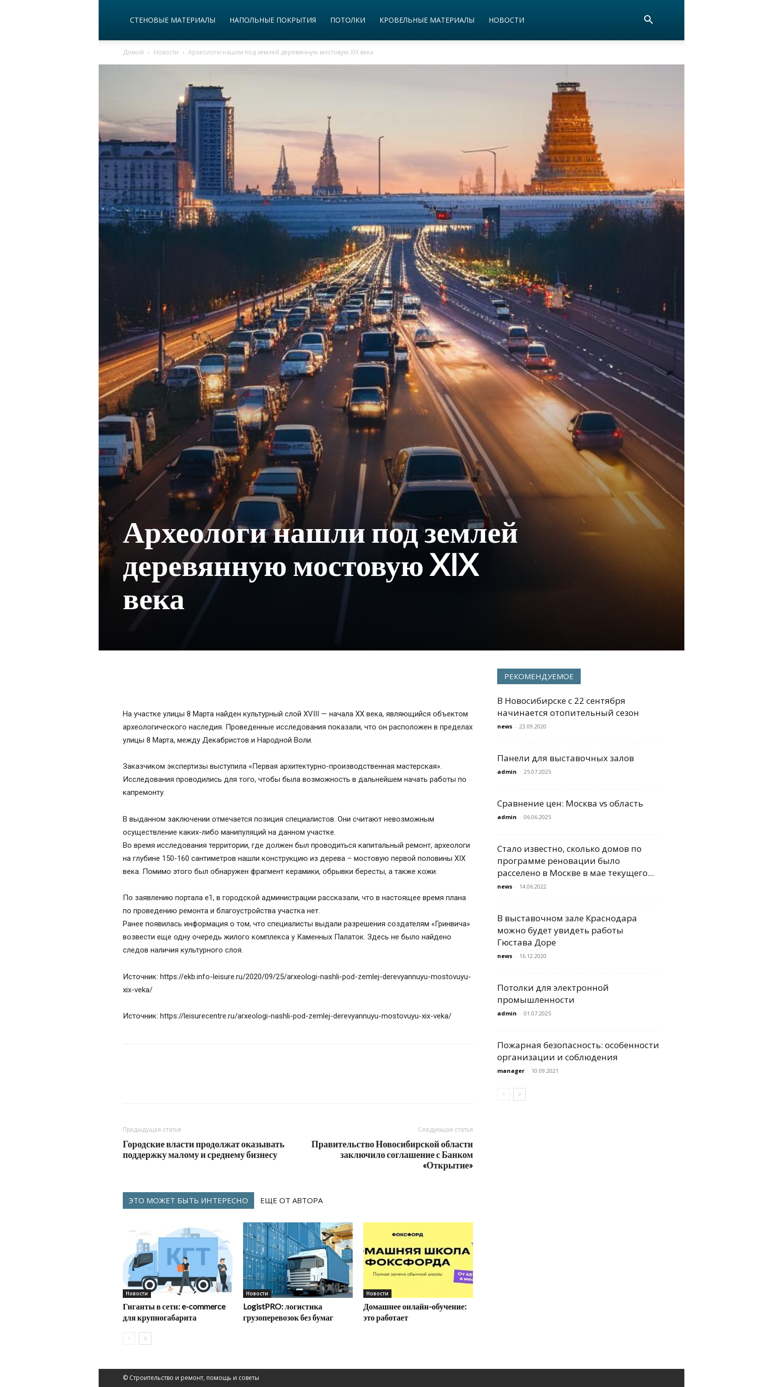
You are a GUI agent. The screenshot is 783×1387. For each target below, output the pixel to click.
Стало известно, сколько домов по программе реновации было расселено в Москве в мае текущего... (575, 861)
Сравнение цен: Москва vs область (570, 803)
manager (510, 1070)
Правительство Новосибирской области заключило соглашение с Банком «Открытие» (392, 1155)
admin (507, 771)
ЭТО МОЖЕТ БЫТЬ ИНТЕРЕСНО (188, 1200)
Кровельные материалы (427, 20)
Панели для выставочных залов (565, 758)
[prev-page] (129, 1338)
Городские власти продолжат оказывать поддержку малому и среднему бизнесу (203, 1149)
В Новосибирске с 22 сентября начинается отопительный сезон (568, 706)
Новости (506, 20)
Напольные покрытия (272, 20)
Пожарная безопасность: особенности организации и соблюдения (578, 1051)
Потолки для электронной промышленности (553, 993)
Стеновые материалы (172, 20)
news (504, 726)
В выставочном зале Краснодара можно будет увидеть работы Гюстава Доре (567, 930)
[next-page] (145, 1338)
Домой (133, 52)
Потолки (347, 20)
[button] (648, 21)
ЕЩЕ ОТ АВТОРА (291, 1200)
